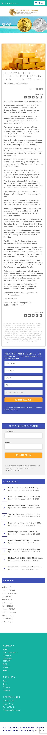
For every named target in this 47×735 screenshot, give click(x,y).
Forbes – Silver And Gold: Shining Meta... (24, 506)
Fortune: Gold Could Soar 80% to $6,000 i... (25, 524)
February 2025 (7, 609)
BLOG (5, 664)
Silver (5, 684)
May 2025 (5, 600)
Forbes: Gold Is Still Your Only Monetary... (24, 550)
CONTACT (6, 661)
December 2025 (8, 593)
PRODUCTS (7, 656)
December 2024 (8, 612)
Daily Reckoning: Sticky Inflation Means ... (24, 542)
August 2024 (7, 615)
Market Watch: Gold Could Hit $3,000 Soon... (25, 559)
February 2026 (7, 590)
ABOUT (5, 670)
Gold (4, 681)
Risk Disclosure (8, 701)
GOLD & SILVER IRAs (10, 653)
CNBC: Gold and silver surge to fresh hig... (25, 498)
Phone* (8, 442)
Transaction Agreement (11, 710)
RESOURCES (7, 659)
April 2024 (6, 622)
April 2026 (6, 587)
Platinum (6, 687)
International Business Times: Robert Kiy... (25, 568)
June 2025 (6, 596)
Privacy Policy (8, 704)
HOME (5, 649)
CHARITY (6, 667)
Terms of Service (9, 707)
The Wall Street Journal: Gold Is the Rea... (24, 515)
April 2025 (6, 603)
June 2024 (6, 619)
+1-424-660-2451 (11, 3)
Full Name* (9, 431)
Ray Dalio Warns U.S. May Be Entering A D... (25, 489)
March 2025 (6, 606)
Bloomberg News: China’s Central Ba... (24, 533)
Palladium (6, 690)
